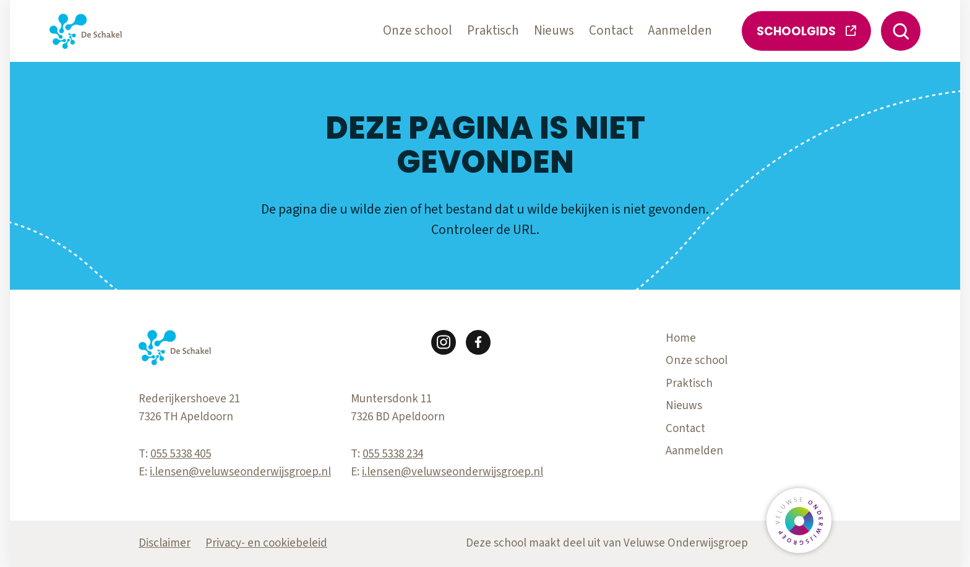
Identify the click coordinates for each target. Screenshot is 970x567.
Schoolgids (806, 31)
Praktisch (493, 31)
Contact (611, 31)
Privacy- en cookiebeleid (266, 543)
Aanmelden (680, 31)
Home (681, 338)
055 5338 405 (180, 454)
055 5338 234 (393, 454)
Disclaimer (165, 543)
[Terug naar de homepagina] (85, 31)
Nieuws (554, 31)
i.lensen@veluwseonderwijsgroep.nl (240, 472)
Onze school (417, 31)
